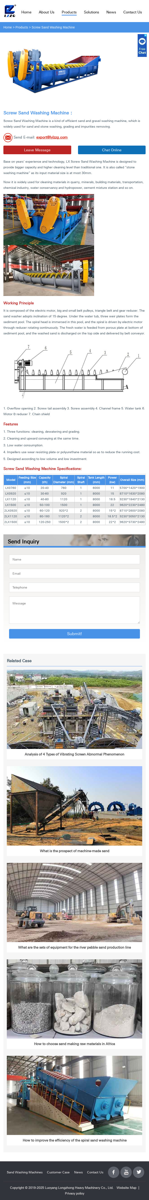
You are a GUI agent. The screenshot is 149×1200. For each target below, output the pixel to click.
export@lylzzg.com (52, 137)
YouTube (126, 1169)
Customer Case (58, 1172)
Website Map (126, 1188)
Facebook (113, 1169)
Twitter (138, 1169)
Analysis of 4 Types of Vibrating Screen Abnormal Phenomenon (74, 754)
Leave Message (37, 150)
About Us (46, 12)
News (111, 12)
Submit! (74, 633)
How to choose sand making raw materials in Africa (74, 1044)
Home (26, 12)
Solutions (91, 12)
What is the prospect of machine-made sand (74, 851)
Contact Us (132, 12)
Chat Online (112, 150)
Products (69, 12)
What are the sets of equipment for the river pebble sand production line (74, 947)
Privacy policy (74, 1193)
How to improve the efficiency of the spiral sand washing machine (75, 1140)
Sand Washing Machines (25, 1172)
